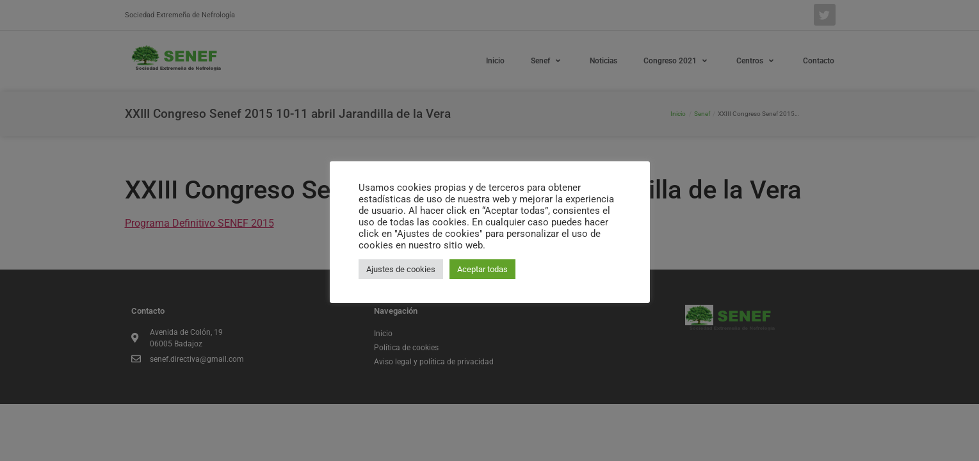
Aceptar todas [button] (482, 269)
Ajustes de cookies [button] (400, 269)
